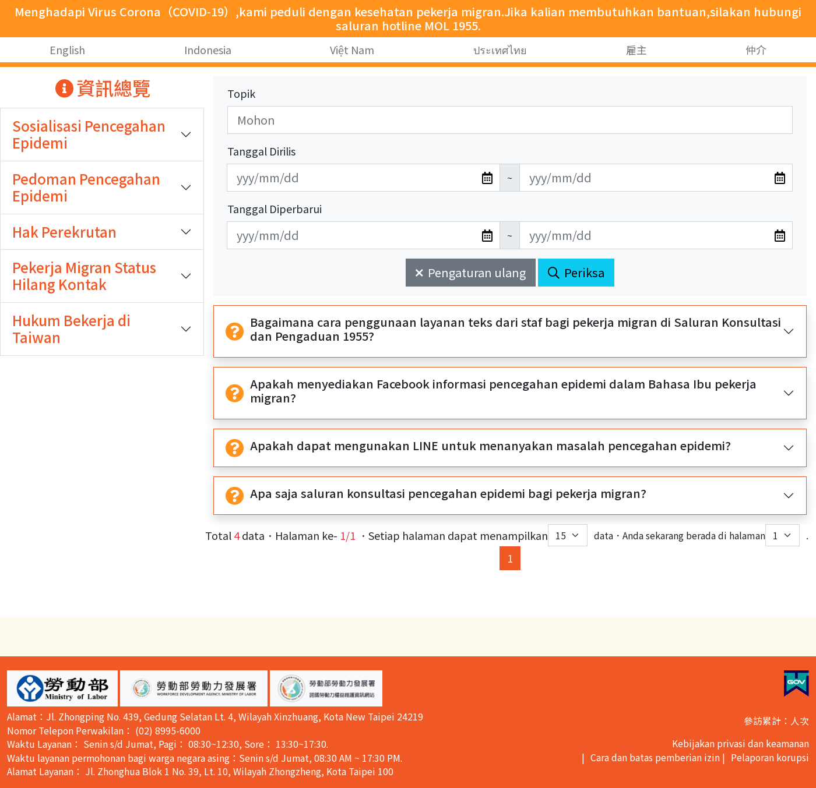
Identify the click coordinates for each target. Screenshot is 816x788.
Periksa (576, 272)
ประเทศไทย (500, 49)
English (67, 49)
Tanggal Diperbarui (274, 208)
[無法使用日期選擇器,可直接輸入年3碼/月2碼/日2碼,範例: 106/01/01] (363, 178)
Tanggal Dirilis (261, 150)
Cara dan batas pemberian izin (655, 757)
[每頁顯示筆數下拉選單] (568, 535)
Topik (241, 93)
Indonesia (207, 49)
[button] (62, 688)
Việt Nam (352, 49)
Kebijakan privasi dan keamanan (740, 743)
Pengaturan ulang (471, 272)
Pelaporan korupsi (770, 757)
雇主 (636, 49)
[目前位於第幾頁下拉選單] (782, 535)
